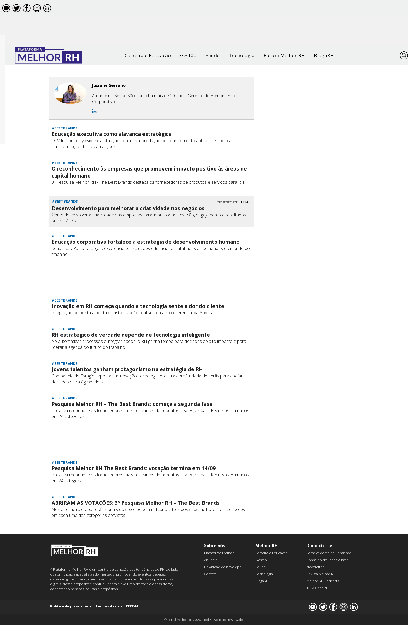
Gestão (188, 55)
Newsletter (315, 566)
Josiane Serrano (109, 85)
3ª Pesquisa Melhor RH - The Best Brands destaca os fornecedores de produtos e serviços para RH (148, 182)
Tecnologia (241, 55)
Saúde (213, 55)
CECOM (132, 606)
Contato (210, 573)
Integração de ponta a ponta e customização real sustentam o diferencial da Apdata (132, 313)
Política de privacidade (70, 606)
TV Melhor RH (317, 588)
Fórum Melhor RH (284, 55)
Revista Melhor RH (321, 573)
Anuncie (210, 559)
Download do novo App (223, 566)
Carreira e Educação (148, 55)
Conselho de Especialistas (327, 559)
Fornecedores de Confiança (329, 552)
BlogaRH (324, 55)
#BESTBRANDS (65, 128)
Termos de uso (108, 606)
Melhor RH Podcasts (323, 581)
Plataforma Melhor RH (221, 552)
